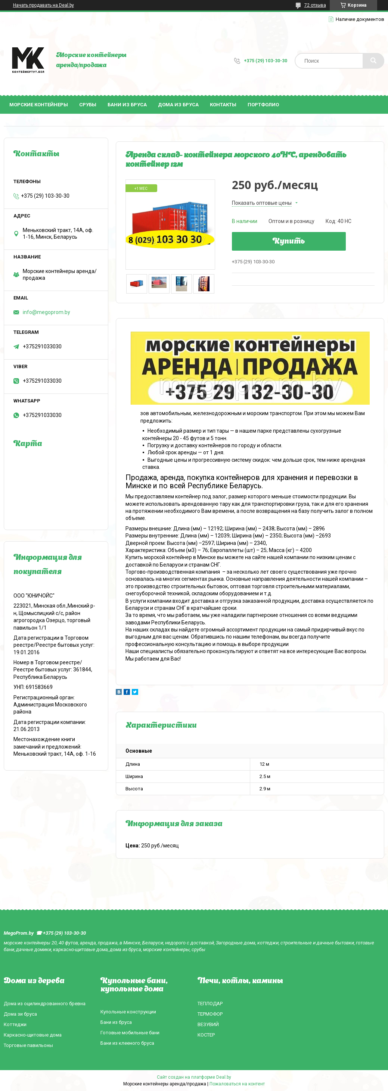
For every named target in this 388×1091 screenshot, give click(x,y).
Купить (289, 241)
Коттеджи (15, 1024)
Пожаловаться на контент (237, 1084)
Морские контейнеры (38, 104)
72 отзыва (315, 5)
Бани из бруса (127, 104)
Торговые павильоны (28, 1045)
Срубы (87, 104)
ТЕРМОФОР (210, 1014)
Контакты (223, 104)
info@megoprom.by (46, 312)
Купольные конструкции (128, 1012)
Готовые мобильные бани (129, 1032)
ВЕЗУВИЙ (208, 1024)
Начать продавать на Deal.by (43, 5)
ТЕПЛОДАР (210, 1003)
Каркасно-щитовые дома (33, 1035)
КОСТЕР (206, 1035)
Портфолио (263, 104)
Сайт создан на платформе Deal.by (194, 1077)
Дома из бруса (178, 104)
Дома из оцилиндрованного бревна (45, 1003)
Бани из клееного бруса (127, 1043)
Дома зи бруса (20, 1014)
